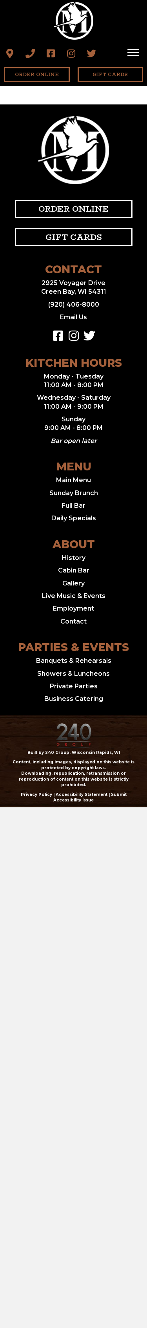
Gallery (73, 583)
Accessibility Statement (81, 794)
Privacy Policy (36, 794)
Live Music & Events (73, 596)
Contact (73, 621)
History (73, 558)
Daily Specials (73, 518)
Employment (73, 608)
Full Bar (73, 505)
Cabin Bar (73, 570)
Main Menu (73, 480)
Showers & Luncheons (73, 673)
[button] (10, 53)
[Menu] (133, 52)
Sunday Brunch (73, 493)
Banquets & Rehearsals (73, 660)
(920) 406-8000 (73, 304)
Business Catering (73, 698)
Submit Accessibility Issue (90, 797)
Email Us (73, 317)
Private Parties (74, 686)
